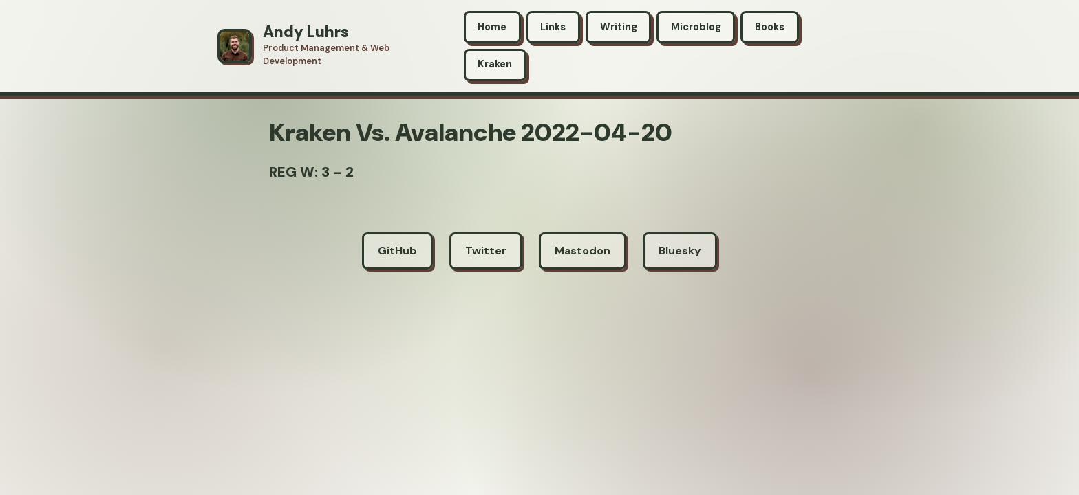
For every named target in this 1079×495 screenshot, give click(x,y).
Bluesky (680, 250)
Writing (618, 27)
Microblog (696, 27)
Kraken (495, 64)
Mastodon (582, 250)
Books (769, 27)
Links (553, 27)
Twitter (485, 250)
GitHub (397, 250)
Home (492, 27)
